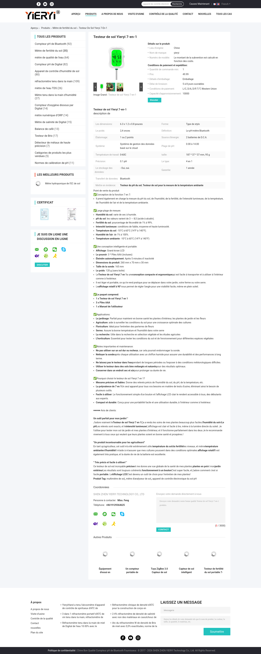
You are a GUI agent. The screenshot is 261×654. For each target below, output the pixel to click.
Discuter (154, 100)
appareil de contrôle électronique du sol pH (174, 478)
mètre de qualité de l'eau (49, 57)
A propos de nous (112, 14)
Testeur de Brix (43, 135)
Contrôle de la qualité (163, 14)
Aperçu (75, 14)
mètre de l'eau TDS (46, 88)
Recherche (177, 4)
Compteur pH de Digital (48, 64)
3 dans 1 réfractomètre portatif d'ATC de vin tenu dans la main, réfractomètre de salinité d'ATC (83, 616)
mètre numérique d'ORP (49, 115)
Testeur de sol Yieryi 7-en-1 (122, 94)
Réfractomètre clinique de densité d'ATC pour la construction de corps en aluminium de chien (133, 607)
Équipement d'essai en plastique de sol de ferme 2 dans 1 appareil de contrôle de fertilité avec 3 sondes (105, 570)
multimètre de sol (116, 478)
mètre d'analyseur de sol (138, 478)
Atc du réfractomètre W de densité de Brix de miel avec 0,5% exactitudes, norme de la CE (134, 625)
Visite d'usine (136, 14)
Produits (91, 14)
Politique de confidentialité (61, 650)
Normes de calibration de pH (52, 162)
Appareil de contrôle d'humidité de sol (57, 71)
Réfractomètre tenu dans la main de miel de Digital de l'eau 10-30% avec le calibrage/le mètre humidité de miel (83, 625)
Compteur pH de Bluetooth (50, 43)
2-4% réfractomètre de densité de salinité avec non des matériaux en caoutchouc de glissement (134, 616)
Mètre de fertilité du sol (65, 28)
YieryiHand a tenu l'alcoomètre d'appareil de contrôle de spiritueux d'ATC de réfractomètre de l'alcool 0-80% (83, 607)
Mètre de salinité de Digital (50, 122)
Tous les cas (224, 14)
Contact (188, 14)
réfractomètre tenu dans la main (54, 81)
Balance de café (44, 129)
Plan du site (37, 632)
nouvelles (204, 14)
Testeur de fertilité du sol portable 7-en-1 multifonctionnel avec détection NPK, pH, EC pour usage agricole (213, 570)
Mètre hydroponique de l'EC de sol (62, 183)
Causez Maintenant (199, 3)
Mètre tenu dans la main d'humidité (55, 95)
